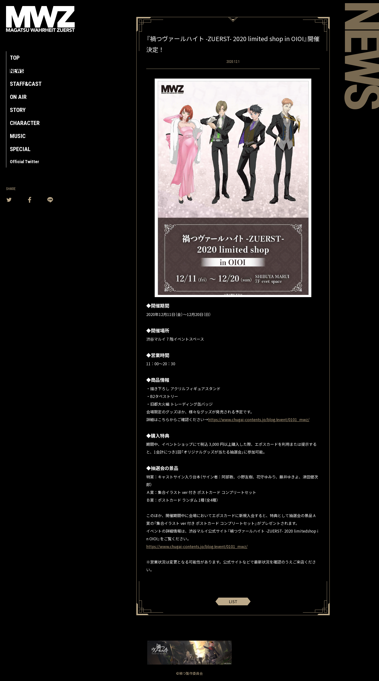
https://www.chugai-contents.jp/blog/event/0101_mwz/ (258, 419)
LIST (233, 601)
